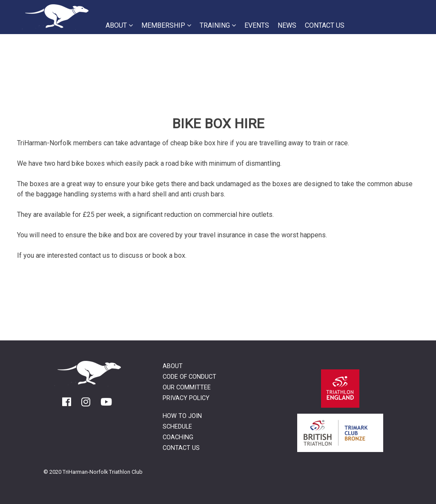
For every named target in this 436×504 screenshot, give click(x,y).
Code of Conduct (189, 376)
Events (256, 25)
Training (218, 25)
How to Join (182, 416)
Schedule (177, 426)
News (287, 25)
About (119, 25)
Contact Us (324, 25)
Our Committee (187, 387)
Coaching (178, 437)
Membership (166, 25)
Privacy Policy (186, 398)
